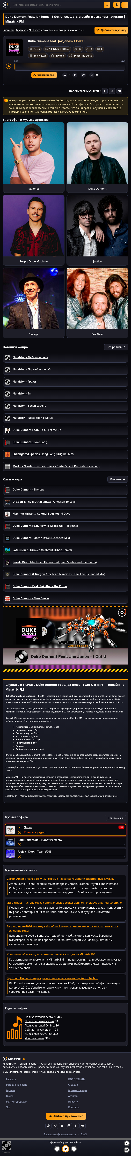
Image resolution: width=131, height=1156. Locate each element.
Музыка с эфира (77, 1090)
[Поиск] (60, 5)
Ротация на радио (16, 1084)
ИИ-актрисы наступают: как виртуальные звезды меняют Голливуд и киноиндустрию (64, 903)
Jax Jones (33, 189)
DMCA (84, 1134)
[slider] (69, 67)
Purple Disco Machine (34, 261)
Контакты (73, 1107)
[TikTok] (48, 1126)
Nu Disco (34, 30)
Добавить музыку (111, 30)
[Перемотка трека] (74, 844)
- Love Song (30, 442)
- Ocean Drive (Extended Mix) (41, 538)
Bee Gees (97, 334)
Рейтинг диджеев (16, 1101)
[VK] (82, 1126)
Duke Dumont (97, 189)
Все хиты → (118, 479)
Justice (97, 261)
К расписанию (115, 817)
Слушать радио (34, 832)
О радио (73, 1084)
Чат (8, 1107)
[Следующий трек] (74, 1149)
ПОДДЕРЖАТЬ (76, 1079)
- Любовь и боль (30, 357)
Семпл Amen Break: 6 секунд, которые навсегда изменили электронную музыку (60, 879)
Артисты (73, 1096)
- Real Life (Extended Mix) (59, 574)
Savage (33, 334)
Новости (73, 1101)
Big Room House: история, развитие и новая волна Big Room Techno (52, 978)
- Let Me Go (37, 430)
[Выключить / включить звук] (127, 1143)
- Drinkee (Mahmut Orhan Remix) (42, 550)
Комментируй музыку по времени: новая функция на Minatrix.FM (51, 954)
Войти (116, 4)
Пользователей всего (39, 1017)
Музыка (21, 30)
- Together (45, 526)
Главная (8, 30)
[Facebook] (76, 1126)
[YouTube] (62, 1126)
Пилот (28, 827)
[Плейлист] (127, 1150)
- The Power (40, 586)
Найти (106, 5)
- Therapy (28, 489)
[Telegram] (55, 1126)
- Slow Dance (31, 598)
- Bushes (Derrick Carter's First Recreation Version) (56, 466)
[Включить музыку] (65, 1149)
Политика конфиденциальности (60, 1134)
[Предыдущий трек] (57, 1149)
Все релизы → (116, 347)
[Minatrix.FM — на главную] (5, 5)
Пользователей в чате (39, 1021)
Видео (9, 1096)
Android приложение (66, 1116)
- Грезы (24, 381)
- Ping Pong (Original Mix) (43, 454)
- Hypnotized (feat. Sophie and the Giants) (55, 562)
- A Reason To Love (44, 502)
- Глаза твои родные (33, 418)
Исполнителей (34, 1038)
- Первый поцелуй (32, 369)
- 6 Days (41, 513)
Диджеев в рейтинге (38, 1034)
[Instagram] (69, 1126)
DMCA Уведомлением (74, 111)
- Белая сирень (29, 405)
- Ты (22, 393)
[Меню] (124, 5)
